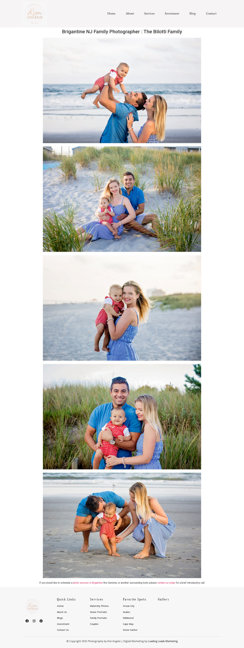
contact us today (166, 582)
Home (111, 14)
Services (149, 14)
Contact (211, 14)
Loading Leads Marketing (163, 641)
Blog (192, 14)
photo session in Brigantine (88, 582)
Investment (172, 14)
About (130, 14)
